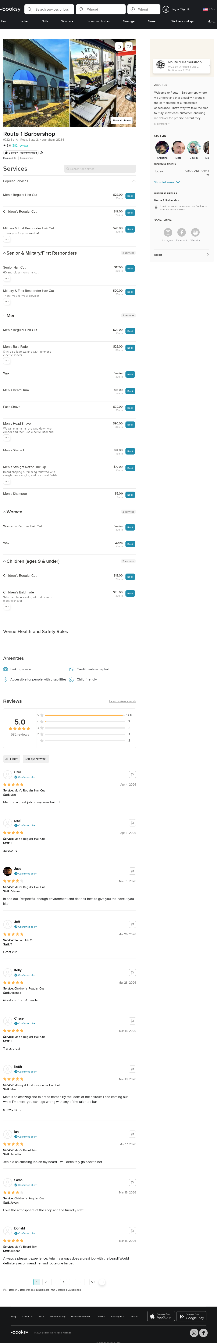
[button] (49, 9)
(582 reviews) (20, 145)
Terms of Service (80, 1316)
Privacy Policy (57, 1316)
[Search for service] (100, 169)
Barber (13, 1290)
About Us (27, 1316)
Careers (100, 1316)
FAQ (41, 1316)
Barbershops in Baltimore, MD (38, 1290)
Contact (134, 1316)
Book (130, 196)
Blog (13, 1316)
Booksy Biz (117, 1316)
